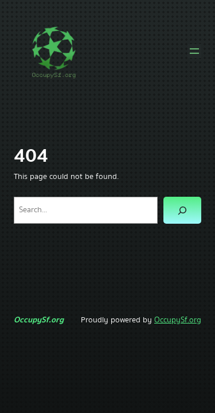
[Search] (182, 210)
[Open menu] (194, 51)
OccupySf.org (39, 319)
